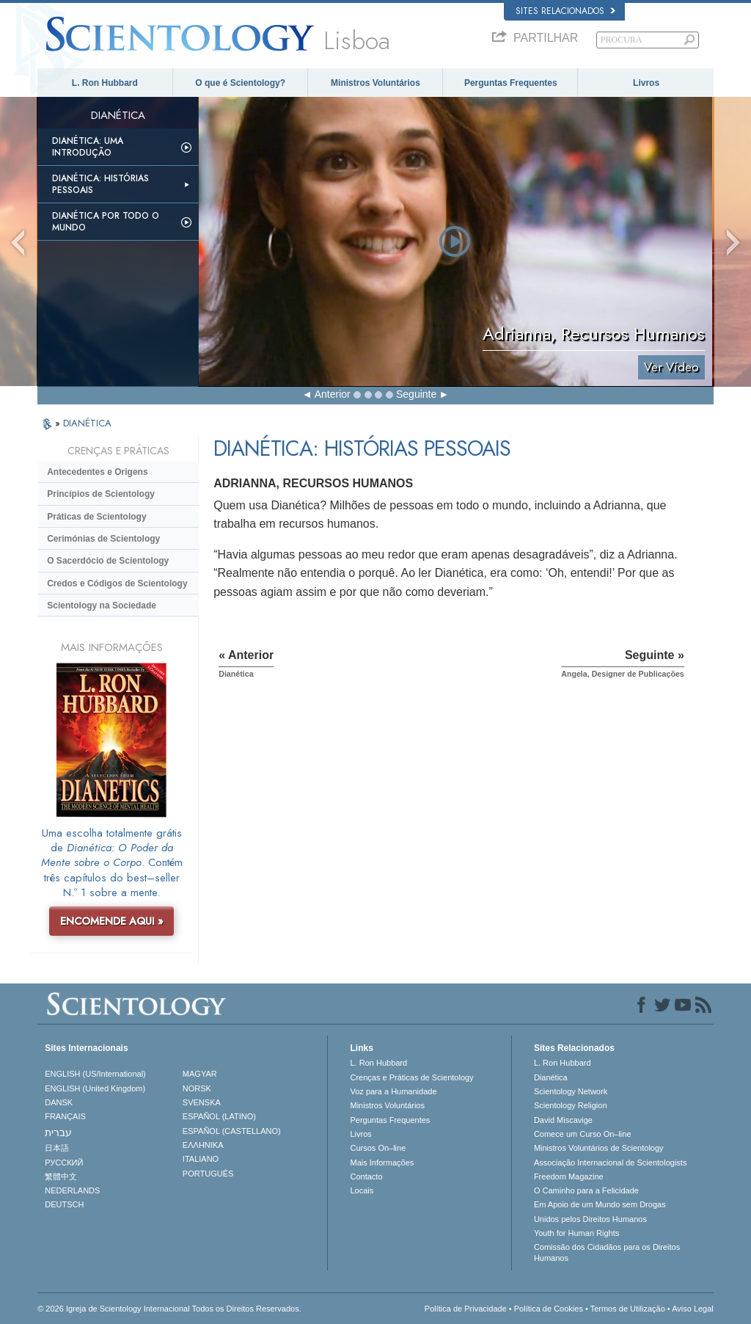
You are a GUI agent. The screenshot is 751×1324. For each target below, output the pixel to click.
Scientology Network (570, 1091)
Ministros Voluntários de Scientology (599, 1147)
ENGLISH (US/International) (95, 1073)
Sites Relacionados (565, 11)
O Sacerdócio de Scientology (108, 561)
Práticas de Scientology (96, 517)
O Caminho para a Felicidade (586, 1190)
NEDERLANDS (72, 1190)
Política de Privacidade (466, 1308)
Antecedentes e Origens (97, 472)
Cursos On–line (378, 1147)
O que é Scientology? (240, 83)
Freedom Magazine (569, 1176)
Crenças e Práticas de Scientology (411, 1077)
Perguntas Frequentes (510, 83)
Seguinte (416, 394)
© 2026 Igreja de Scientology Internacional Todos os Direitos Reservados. (169, 1308)
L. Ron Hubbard (105, 83)
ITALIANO (201, 1158)
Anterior (333, 394)
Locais (361, 1190)
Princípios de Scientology (101, 494)
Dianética (551, 1077)
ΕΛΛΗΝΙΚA (203, 1145)
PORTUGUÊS (208, 1173)
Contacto (366, 1176)
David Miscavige (563, 1120)
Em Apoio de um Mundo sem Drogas (600, 1204)
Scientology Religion (570, 1105)
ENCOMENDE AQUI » (112, 921)
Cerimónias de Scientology (103, 539)
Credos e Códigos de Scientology (117, 583)
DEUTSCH (64, 1204)
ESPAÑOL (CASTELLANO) (232, 1131)
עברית (58, 1132)
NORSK (197, 1088)
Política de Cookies (548, 1308)
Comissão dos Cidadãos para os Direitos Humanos (607, 1252)
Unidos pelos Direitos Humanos (590, 1219)
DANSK (59, 1102)
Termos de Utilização (627, 1308)
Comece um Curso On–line (582, 1134)
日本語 (57, 1147)
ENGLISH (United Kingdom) (95, 1088)
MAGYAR (200, 1073)
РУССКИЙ (64, 1162)
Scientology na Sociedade (101, 605)
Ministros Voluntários (375, 83)
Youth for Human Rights (576, 1233)
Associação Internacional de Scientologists (610, 1162)
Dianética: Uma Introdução (87, 146)
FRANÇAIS (65, 1116)
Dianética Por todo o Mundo (105, 221)
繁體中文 (61, 1176)
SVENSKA (202, 1102)
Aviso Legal (693, 1308)
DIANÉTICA (87, 423)
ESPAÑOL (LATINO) (219, 1116)
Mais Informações (382, 1162)
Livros (646, 83)
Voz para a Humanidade (393, 1091)
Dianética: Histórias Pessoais (100, 184)
